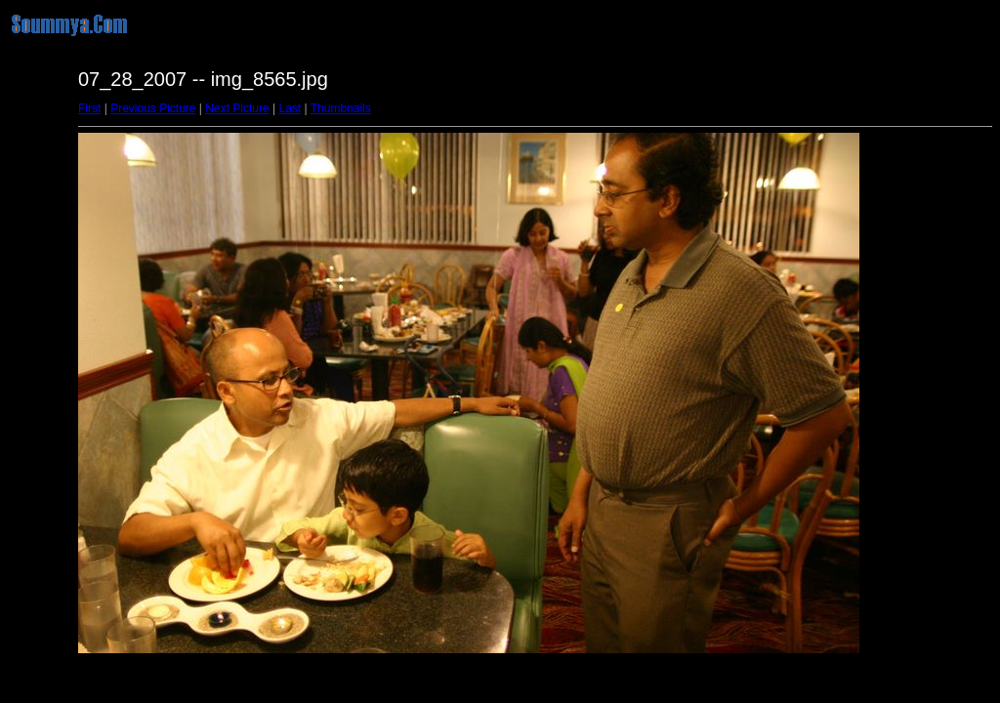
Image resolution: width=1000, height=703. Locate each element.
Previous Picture (152, 108)
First (89, 108)
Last (289, 108)
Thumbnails (341, 108)
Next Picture (237, 108)
